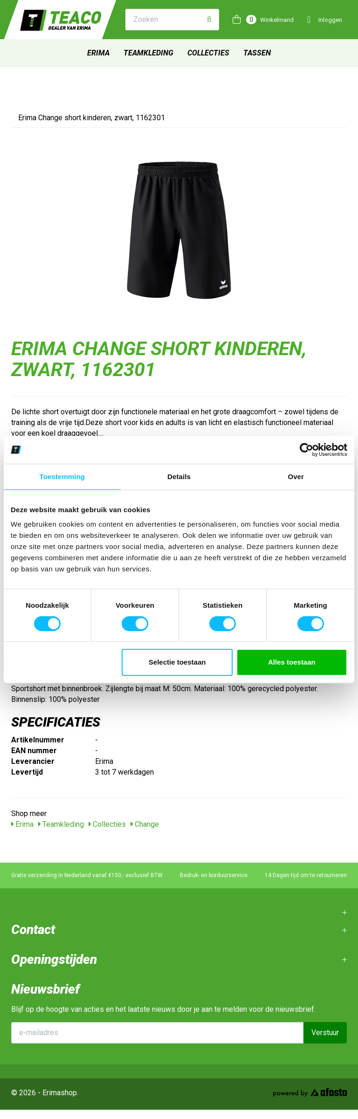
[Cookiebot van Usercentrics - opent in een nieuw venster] (306, 450)
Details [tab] (179, 477)
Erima (98, 52)
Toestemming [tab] (62, 477)
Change (145, 824)
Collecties (208, 52)
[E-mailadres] (157, 1032)
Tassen (257, 52)
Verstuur (325, 1032)
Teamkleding (148, 52)
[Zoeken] (209, 20)
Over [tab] (296, 477)
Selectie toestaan (177, 662)
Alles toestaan (292, 662)
